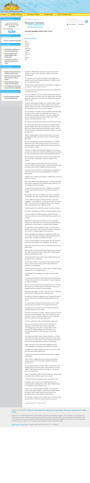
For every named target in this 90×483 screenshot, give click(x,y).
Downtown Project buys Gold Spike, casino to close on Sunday (12, 77)
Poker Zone (67, 410)
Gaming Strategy (16, 14)
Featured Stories (33, 14)
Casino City (30, 410)
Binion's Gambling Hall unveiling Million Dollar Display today (10, 55)
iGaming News (59, 410)
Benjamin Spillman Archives (35, 27)
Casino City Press (76, 410)
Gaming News (48, 14)
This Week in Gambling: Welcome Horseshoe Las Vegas (11, 61)
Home (4, 14)
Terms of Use (15, 424)
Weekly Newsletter (64, 14)
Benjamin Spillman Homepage (36, 24)
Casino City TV (50, 410)
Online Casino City (39, 410)
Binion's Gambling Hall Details (12, 40)
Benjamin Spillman (32, 38)
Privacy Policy (24, 424)
